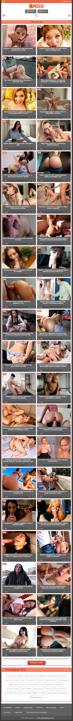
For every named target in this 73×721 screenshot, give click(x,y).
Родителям (18, 713)
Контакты (7, 713)
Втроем (49, 690)
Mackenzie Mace (23, 677)
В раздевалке (63, 694)
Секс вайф (27, 694)
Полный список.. (36, 698)
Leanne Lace (11, 677)
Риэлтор (56, 677)
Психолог (23, 685)
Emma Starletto (26, 690)
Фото (62, 708)
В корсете (34, 677)
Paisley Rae (31, 681)
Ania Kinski (9, 694)
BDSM (35, 694)
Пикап (63, 677)
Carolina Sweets (50, 681)
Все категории (51, 708)
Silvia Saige (52, 694)
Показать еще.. (36, 664)
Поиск (18, 708)
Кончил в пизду (13, 690)
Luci (42, 685)
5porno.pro (32, 719)
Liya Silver (42, 694)
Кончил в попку (59, 690)
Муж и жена (13, 685)
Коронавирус (63, 681)
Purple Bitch (59, 685)
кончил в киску (19, 681)
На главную (8, 708)
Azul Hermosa (34, 685)
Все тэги (39, 708)
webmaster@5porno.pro (47, 719)
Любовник (49, 685)
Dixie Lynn (8, 681)
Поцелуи (40, 681)
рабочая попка (45, 677)
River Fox (18, 694)
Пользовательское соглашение (36, 713)
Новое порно (28, 708)
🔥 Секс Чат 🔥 (66, 1)
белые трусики (39, 690)
